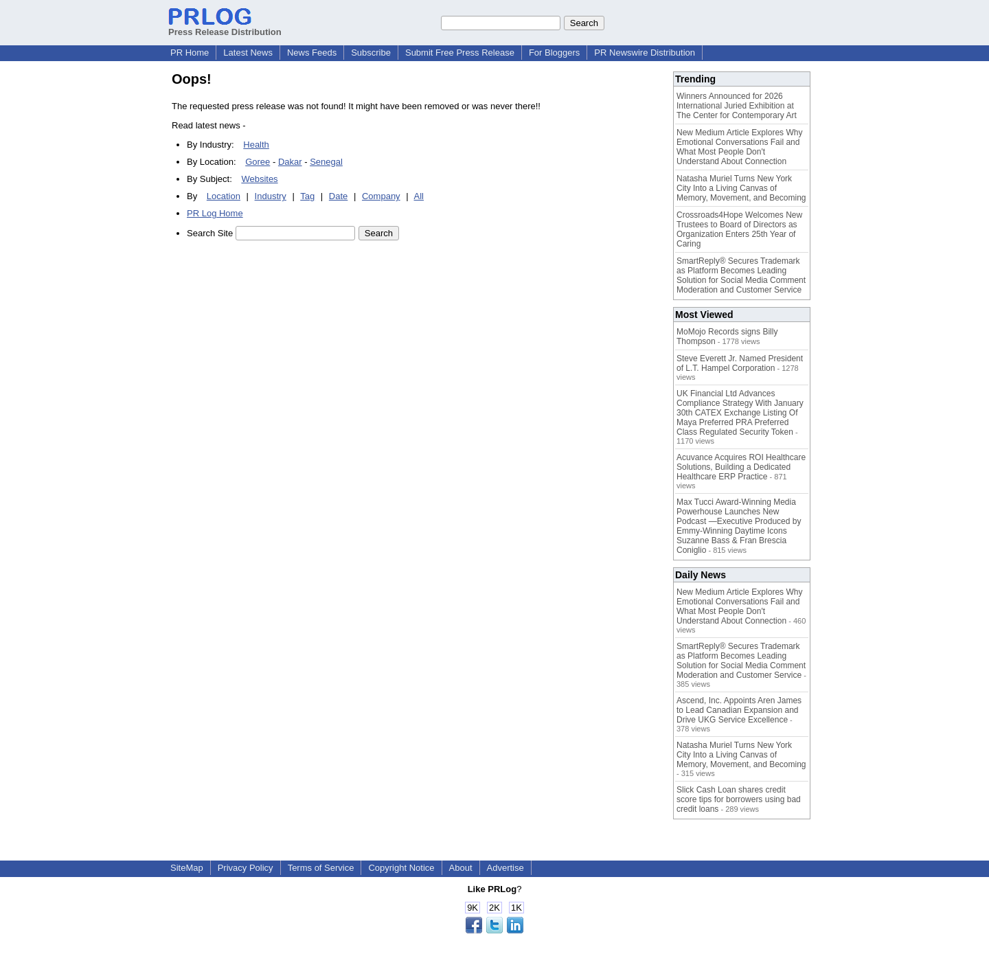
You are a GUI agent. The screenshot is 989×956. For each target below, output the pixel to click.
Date (338, 196)
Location (223, 196)
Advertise (505, 868)
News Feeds (312, 52)
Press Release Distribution (225, 26)
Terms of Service (321, 868)
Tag (307, 196)
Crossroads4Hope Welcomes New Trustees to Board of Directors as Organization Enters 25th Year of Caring (739, 229)
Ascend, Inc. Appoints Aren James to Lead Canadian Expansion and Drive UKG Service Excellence (739, 710)
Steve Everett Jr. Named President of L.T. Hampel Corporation (740, 363)
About (461, 868)
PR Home (189, 52)
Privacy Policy (245, 868)
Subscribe (371, 52)
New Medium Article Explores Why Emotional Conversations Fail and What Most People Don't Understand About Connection (739, 147)
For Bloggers (554, 52)
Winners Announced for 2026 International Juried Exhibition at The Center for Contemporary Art (737, 105)
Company (381, 196)
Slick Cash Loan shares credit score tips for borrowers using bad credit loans (739, 799)
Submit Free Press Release (459, 52)
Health (256, 144)
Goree (257, 162)
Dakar (290, 162)
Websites (259, 179)
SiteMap (186, 868)
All (419, 196)
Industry (270, 196)
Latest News (248, 52)
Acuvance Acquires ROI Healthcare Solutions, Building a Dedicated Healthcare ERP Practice (741, 467)
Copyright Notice (401, 868)
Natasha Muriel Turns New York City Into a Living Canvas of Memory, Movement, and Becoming (741, 188)
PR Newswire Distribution (644, 52)
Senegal (326, 162)
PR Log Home (215, 213)
